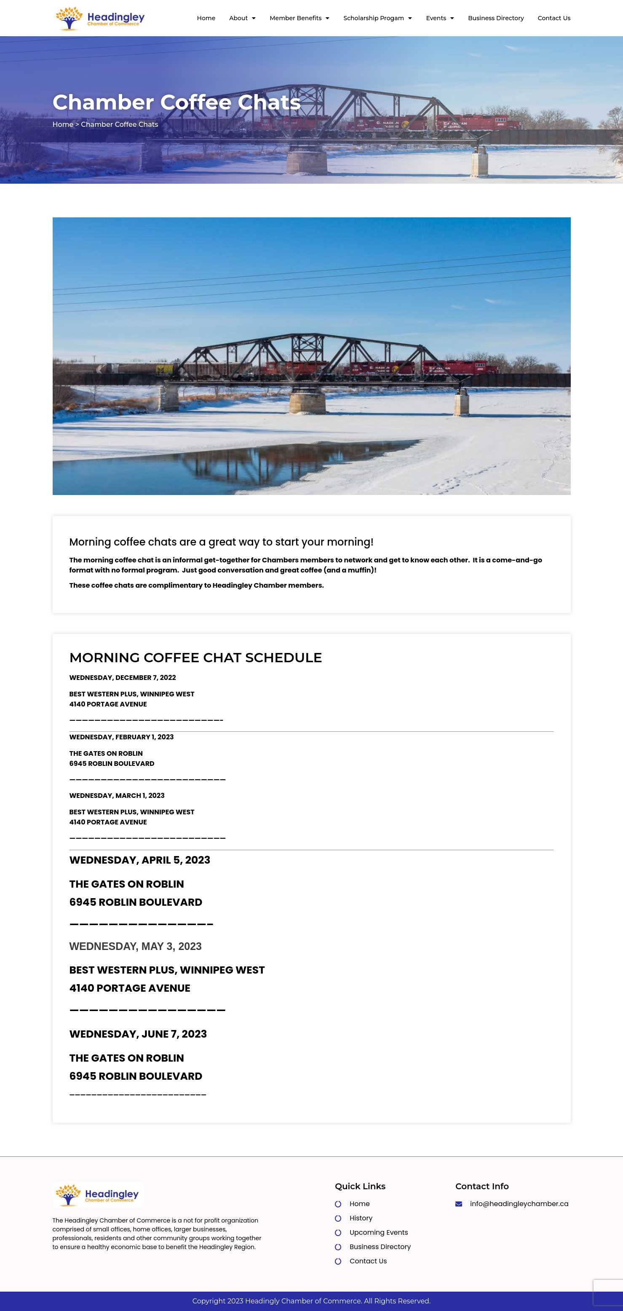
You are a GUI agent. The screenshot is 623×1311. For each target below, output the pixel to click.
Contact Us (554, 18)
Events (440, 18)
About (242, 18)
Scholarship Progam (377, 18)
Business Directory (496, 18)
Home (206, 18)
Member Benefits (299, 18)
